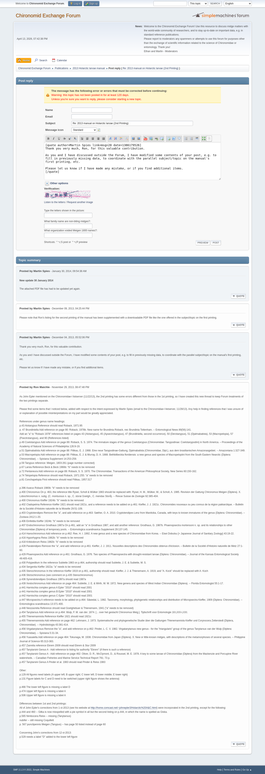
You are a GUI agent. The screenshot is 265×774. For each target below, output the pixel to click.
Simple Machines (41, 769)
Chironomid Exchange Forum (48, 15)
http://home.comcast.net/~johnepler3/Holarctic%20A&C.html (124, 707)
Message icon (54, 129)
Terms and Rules (232, 769)
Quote (238, 296)
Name (49, 109)
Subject (50, 123)
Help (219, 769)
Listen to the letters (54, 202)
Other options (59, 183)
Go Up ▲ (247, 769)
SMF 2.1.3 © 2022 (22, 769)
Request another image (80, 202)
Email (49, 116)
